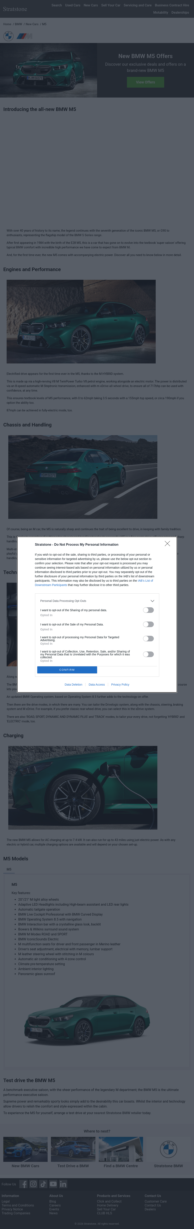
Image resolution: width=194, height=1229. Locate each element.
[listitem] (97, 601)
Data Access (97, 684)
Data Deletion (73, 684)
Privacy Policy (120, 684)
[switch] (148, 610)
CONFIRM (67, 669)
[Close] (169, 545)
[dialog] (97, 614)
